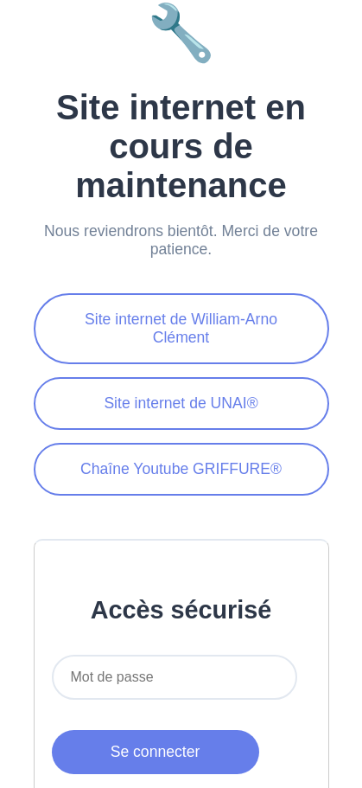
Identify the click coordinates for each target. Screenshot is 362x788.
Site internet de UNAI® (180, 403)
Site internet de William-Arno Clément (181, 328)
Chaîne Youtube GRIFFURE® (181, 468)
